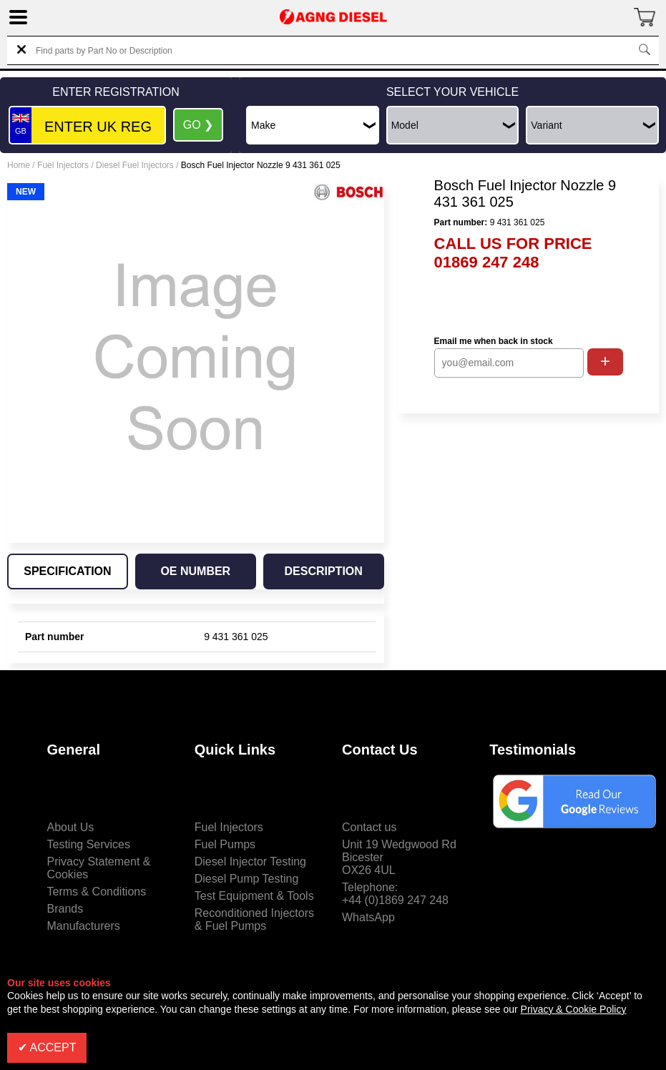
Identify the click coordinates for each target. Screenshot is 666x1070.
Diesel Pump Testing (247, 879)
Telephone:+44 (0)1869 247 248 (395, 893)
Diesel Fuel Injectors (135, 165)
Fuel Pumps (225, 844)
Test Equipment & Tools (254, 896)
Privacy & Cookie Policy (574, 1009)
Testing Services (89, 844)
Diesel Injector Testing (250, 861)
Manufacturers (83, 926)
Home (18, 165)
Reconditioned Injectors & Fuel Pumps (254, 919)
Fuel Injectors (63, 165)
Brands (65, 909)
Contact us (369, 827)
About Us (70, 827)
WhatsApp (368, 917)
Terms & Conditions (97, 891)
